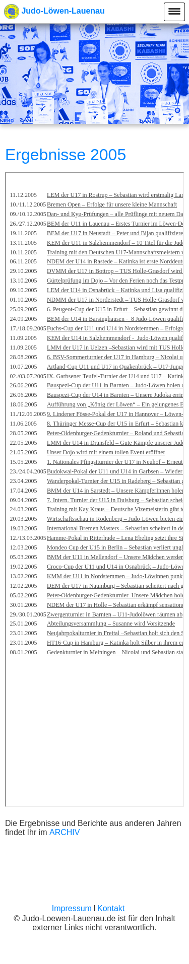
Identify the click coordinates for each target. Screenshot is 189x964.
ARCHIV (64, 832)
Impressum (72, 908)
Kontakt (110, 908)
